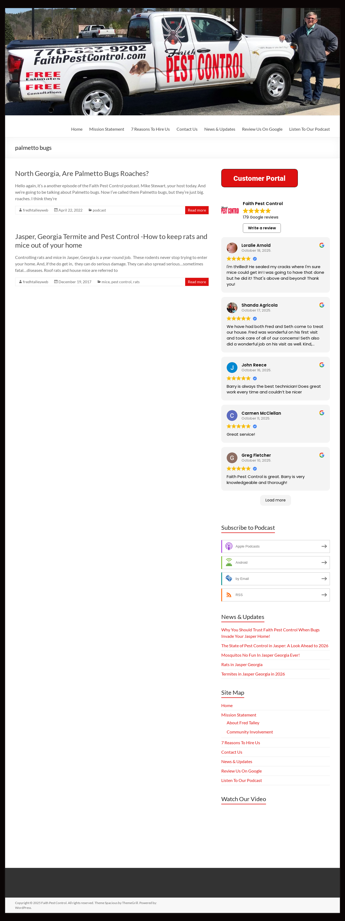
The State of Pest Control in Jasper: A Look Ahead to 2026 (274, 645)
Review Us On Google (262, 128)
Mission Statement (106, 128)
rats (136, 281)
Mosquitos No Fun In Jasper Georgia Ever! (260, 654)
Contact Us (187, 128)
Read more (197, 210)
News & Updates (219, 128)
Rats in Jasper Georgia (242, 664)
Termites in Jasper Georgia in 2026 (253, 673)
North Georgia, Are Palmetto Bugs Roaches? (82, 173)
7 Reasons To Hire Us (150, 128)
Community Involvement (250, 731)
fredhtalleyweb (35, 210)
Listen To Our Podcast (309, 128)
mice (106, 281)
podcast (99, 210)
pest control (121, 281)
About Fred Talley (243, 722)
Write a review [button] (262, 228)
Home (76, 128)
